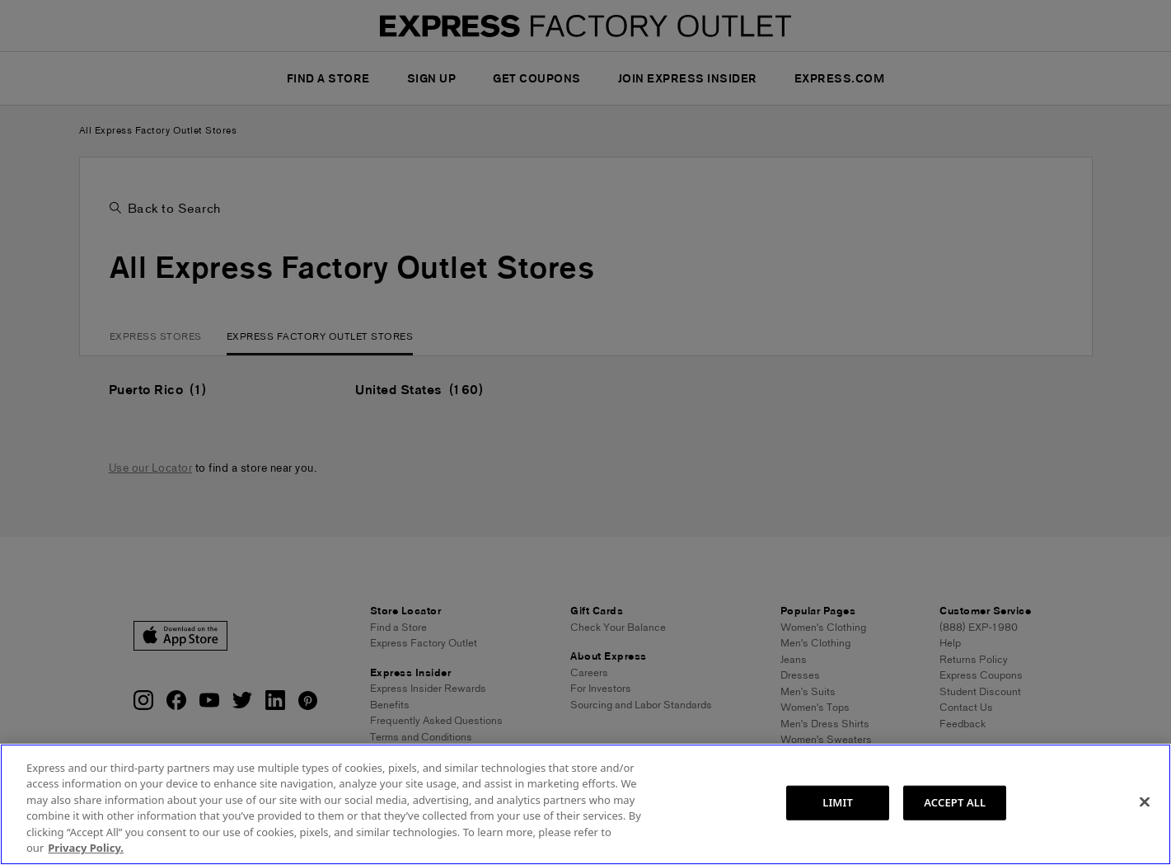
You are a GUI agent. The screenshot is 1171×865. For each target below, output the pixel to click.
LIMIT (837, 802)
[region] (585, 804)
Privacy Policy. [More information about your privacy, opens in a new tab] (86, 847)
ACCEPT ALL (955, 802)
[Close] (1145, 802)
